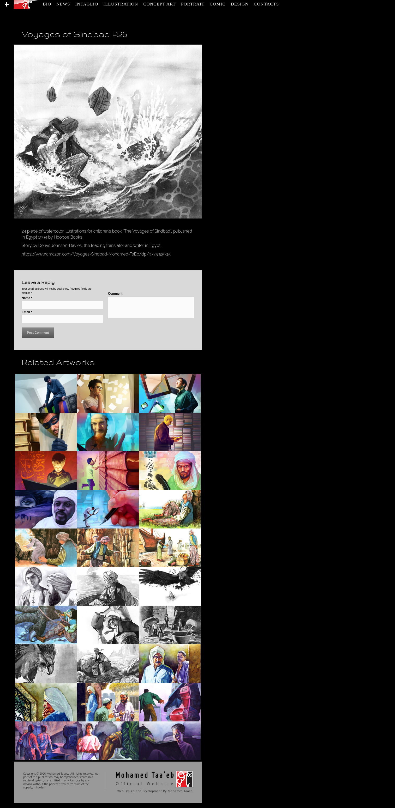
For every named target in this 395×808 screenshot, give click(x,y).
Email (27, 312)
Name (27, 298)
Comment (115, 293)
